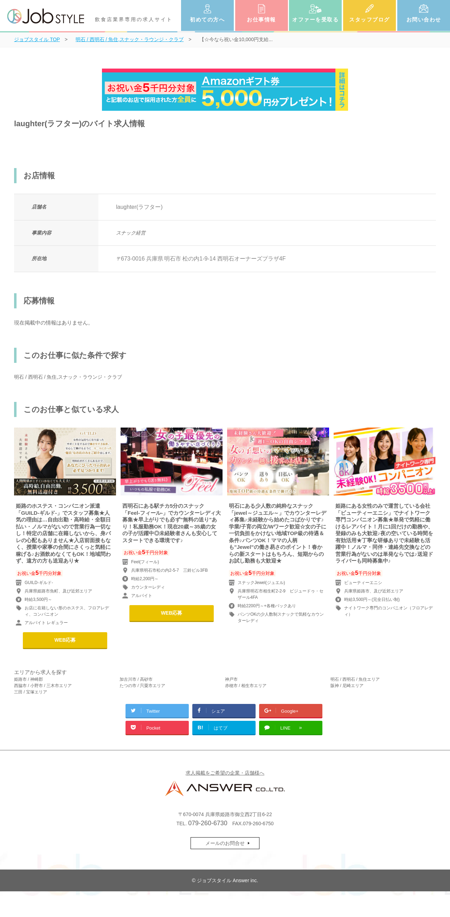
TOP (37, 39)
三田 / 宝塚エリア (30, 692)
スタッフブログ (369, 20)
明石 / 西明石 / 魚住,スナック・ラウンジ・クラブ (68, 377)
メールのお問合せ (225, 843)
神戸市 (231, 679)
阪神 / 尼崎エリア (347, 685)
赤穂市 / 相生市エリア (245, 685)
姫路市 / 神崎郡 (28, 679)
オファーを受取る (315, 20)
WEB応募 (65, 640)
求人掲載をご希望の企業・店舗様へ (225, 773)
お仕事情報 (261, 20)
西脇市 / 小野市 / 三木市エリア (43, 685)
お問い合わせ (423, 20)
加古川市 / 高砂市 (136, 679)
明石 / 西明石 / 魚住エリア (355, 679)
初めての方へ (207, 20)
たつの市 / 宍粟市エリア (142, 685)
